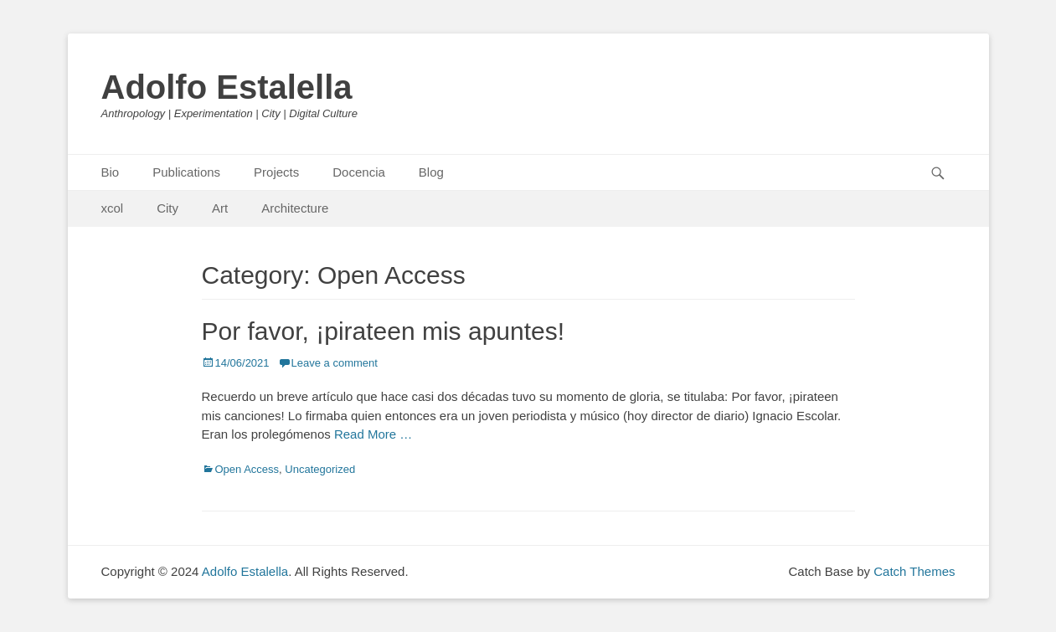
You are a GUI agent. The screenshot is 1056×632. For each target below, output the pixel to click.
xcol (112, 208)
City (167, 208)
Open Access (247, 469)
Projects (276, 172)
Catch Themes (914, 571)
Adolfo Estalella (227, 87)
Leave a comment (334, 363)
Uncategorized (320, 469)
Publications (186, 172)
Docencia (358, 172)
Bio (110, 172)
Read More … (373, 434)
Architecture (294, 208)
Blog (431, 172)
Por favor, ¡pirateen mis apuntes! (383, 331)
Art (220, 208)
